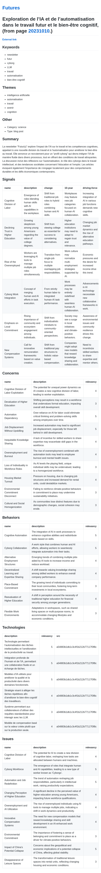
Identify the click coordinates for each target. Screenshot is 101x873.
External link (9, 39)
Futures (11, 7)
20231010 (38, 31)
